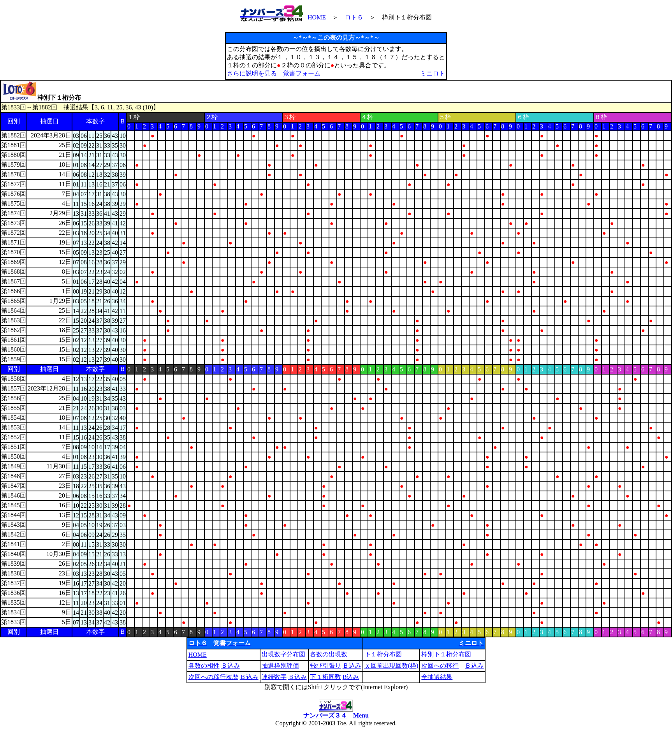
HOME (317, 17)
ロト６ (354, 17)
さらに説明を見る (252, 73)
